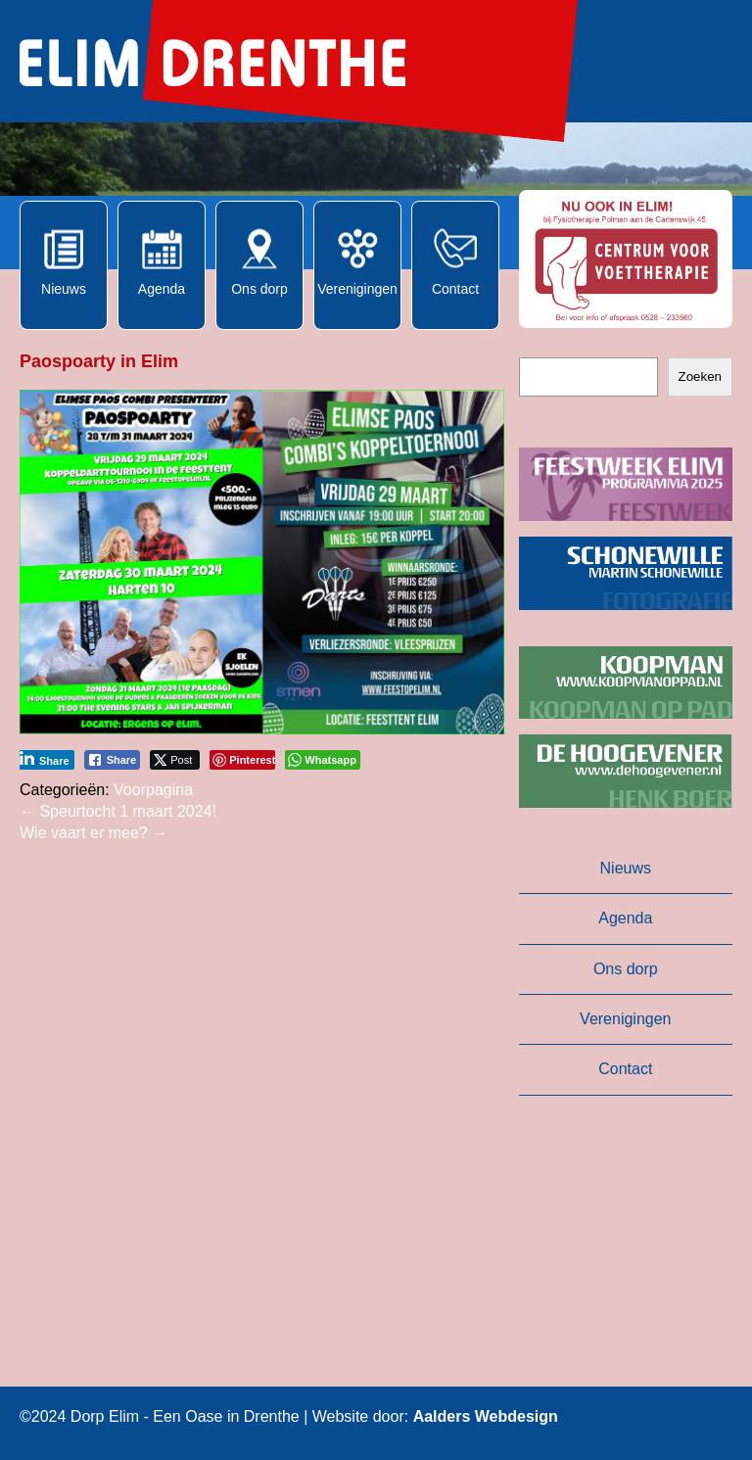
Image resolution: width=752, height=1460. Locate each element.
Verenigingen (625, 1019)
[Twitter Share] (175, 760)
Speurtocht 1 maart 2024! (118, 811)
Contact (625, 1068)
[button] (625, 259)
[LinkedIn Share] (45, 760)
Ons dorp (625, 969)
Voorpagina (153, 789)
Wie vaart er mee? (93, 832)
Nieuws (625, 868)
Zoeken (700, 376)
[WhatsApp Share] (322, 760)
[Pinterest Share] (242, 760)
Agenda (625, 918)
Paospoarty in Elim (99, 361)
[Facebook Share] (112, 760)
